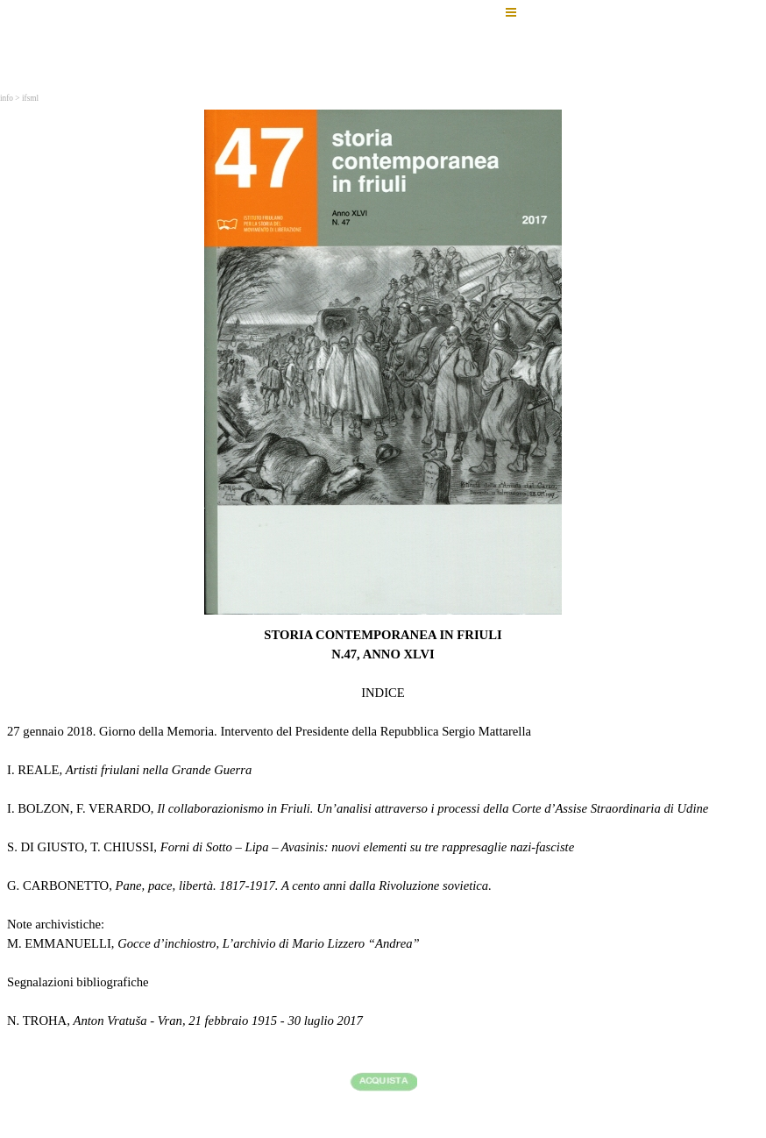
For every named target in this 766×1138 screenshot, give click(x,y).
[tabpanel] (383, 861)
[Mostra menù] (511, 12)
